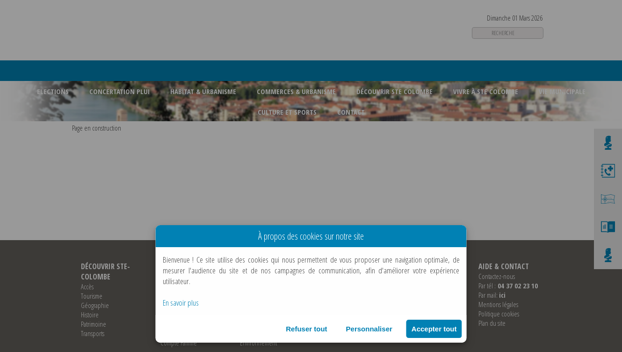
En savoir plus (181, 302)
